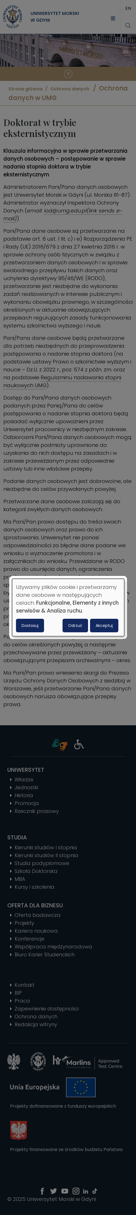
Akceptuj (104, 625)
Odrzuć (75, 625)
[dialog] (68, 607)
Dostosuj (30, 625)
